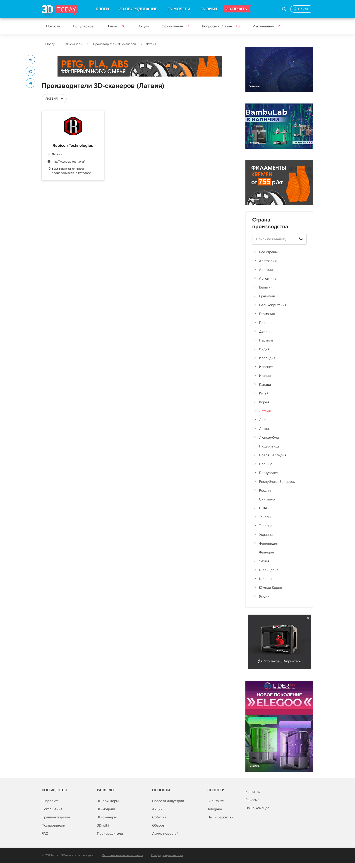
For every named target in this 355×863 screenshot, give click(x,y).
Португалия (268, 473)
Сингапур (267, 499)
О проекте (50, 801)
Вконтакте (215, 801)
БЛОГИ (102, 9)
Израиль (266, 340)
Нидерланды (269, 446)
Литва (264, 428)
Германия (267, 314)
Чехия (264, 561)
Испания (266, 367)
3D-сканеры (74, 44)
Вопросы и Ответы (221, 26)
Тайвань (265, 517)
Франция (266, 552)
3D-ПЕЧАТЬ (236, 9)
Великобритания (273, 305)
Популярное (83, 26)
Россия (265, 490)
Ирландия (267, 358)
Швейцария (268, 570)
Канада (265, 384)
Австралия (268, 261)
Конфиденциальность (167, 855)
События (159, 817)
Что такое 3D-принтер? (282, 661)
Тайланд (265, 526)
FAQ (45, 833)
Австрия (266, 269)
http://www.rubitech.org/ (68, 161)
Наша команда (257, 808)
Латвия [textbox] (52, 99)
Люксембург (269, 437)
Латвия (265, 411)
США (263, 508)
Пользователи (53, 825)
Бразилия (267, 296)
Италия (265, 375)
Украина (266, 534)
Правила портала (56, 817)
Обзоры (158, 825)
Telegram (214, 809)
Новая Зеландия (272, 455)
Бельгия (266, 287)
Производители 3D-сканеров (114, 44)
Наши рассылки (220, 817)
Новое (115, 26)
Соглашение (52, 809)
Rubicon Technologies (73, 145)
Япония (265, 596)
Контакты (252, 791)
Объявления (175, 26)
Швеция (266, 579)
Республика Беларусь (277, 481)
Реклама (66, 70)
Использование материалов (122, 855)
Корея (264, 402)
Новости (53, 26)
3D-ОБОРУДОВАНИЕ (138, 9)
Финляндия (268, 543)
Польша (265, 464)
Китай (264, 393)
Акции (143, 26)
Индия (264, 349)
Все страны (268, 252)
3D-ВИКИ (208, 9)
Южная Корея (270, 587)
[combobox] (54, 98)
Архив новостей (165, 833)
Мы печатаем (266, 26)
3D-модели (106, 809)
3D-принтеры (108, 801)
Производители (110, 833)
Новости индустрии (168, 801)
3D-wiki (103, 825)
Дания (264, 331)
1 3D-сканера (61, 169)
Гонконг (265, 322)
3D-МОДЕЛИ (178, 9)
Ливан (264, 420)
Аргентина (267, 278)
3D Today (48, 44)
